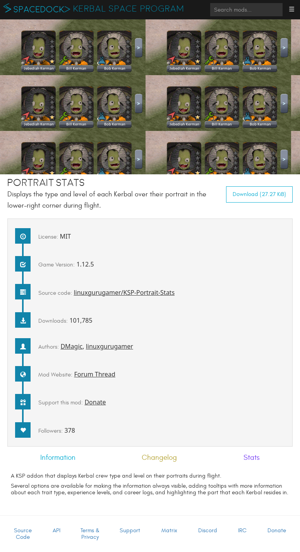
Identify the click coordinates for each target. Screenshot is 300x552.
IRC (242, 530)
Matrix (169, 530)
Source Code (23, 533)
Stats (251, 457)
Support (130, 530)
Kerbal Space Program (128, 9)
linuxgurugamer (109, 346)
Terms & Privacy (90, 533)
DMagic (71, 346)
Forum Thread (94, 374)
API (56, 530)
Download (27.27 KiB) (259, 194)
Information (57, 457)
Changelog (159, 457)
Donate (95, 402)
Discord (207, 530)
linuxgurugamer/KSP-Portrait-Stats (124, 292)
